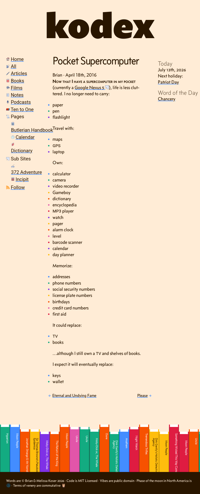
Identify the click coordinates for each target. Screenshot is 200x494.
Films (16, 88)
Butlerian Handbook (32, 130)
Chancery (166, 99)
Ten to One (22, 109)
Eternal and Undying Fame (74, 395)
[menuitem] (21, 59)
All (13, 66)
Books (17, 81)
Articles (19, 73)
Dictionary (22, 151)
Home (17, 59)
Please (142, 395)
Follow (18, 187)
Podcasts (21, 102)
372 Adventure (26, 172)
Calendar (25, 137)
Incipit (22, 179)
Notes (17, 95)
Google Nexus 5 (89, 87)
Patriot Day (168, 82)
